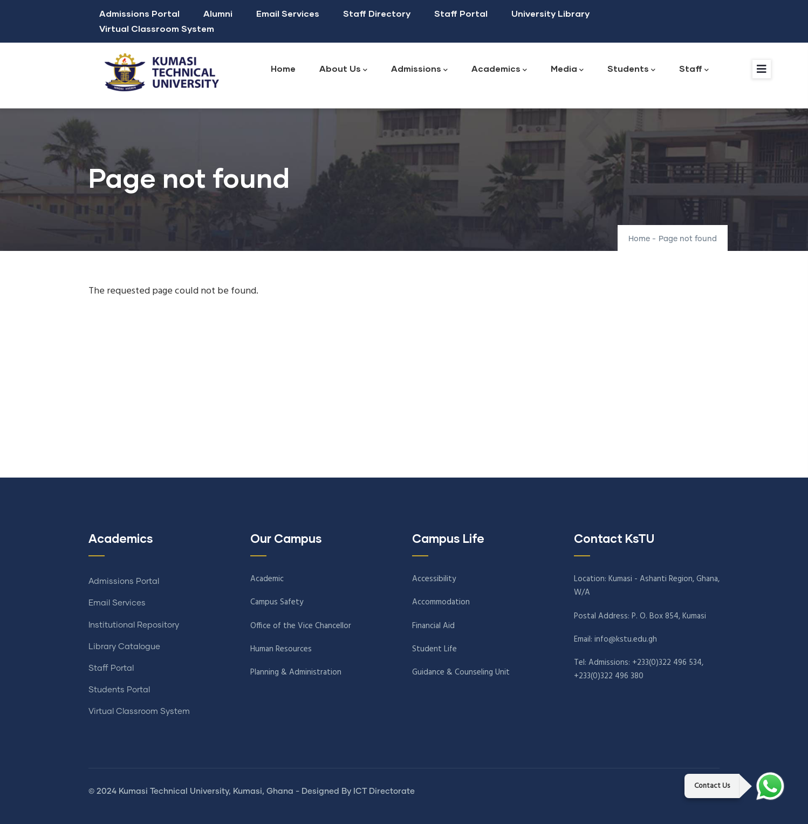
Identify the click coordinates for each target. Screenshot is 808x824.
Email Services (287, 13)
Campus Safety (276, 602)
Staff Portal (461, 13)
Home (283, 68)
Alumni (217, 13)
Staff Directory (376, 13)
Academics (499, 69)
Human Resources (281, 649)
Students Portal (119, 690)
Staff (694, 69)
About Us (343, 69)
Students (631, 69)
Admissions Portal (139, 13)
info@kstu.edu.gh (625, 639)
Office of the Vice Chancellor (300, 625)
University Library (550, 13)
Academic (267, 579)
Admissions (419, 69)
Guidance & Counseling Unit (461, 672)
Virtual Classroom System (156, 28)
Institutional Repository (133, 625)
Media (567, 69)
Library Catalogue (124, 647)
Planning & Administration (295, 672)
